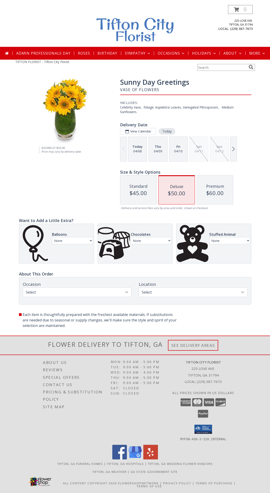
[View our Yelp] (150, 458)
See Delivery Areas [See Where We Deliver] (193, 345)
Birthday (107, 53)
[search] (251, 67)
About (233, 53)
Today (166, 131)
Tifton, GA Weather (109, 471)
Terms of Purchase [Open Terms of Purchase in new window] (214, 483)
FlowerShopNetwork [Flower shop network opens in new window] (138, 483)
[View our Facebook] (119, 458)
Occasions (171, 53)
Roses (84, 53)
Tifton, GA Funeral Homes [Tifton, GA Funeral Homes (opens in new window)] (80, 463)
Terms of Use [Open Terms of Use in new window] (149, 486)
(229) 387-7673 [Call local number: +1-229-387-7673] (241, 29)
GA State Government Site (154, 471)
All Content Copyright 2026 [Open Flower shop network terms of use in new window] (90, 483)
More (257, 53)
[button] (240, 9)
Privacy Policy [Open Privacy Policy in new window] (177, 483)
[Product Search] (222, 67)
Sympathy (138, 53)
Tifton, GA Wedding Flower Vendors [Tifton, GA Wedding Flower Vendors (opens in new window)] (180, 463)
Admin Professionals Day (43, 53)
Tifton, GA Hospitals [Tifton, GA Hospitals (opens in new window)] (125, 463)
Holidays (204, 53)
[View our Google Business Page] (135, 458)
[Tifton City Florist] (135, 26)
